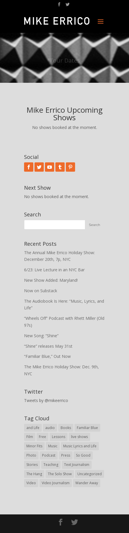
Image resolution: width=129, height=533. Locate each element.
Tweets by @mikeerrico (46, 400)
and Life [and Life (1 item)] (32, 427)
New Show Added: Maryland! (51, 280)
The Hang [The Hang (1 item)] (34, 473)
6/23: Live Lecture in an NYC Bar (54, 269)
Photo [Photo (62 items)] (31, 455)
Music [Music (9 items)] (52, 446)
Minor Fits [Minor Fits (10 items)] (34, 446)
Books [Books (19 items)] (66, 427)
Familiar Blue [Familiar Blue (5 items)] (87, 427)
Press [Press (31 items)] (65, 455)
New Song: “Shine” (41, 335)
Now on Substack (40, 290)
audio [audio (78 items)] (50, 427)
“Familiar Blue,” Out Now (47, 356)
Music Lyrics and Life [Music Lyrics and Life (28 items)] (80, 446)
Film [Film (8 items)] (29, 436)
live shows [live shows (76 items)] (79, 436)
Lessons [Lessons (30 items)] (58, 436)
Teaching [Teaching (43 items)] (50, 464)
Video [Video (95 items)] (31, 482)
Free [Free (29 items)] (42, 436)
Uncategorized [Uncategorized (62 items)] (89, 473)
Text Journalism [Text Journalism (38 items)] (76, 464)
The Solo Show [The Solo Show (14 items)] (60, 473)
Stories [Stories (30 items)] (32, 464)
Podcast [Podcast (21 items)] (48, 455)
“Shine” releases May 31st (48, 346)
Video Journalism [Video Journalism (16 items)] (56, 482)
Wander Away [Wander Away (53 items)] (86, 482)
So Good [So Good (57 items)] (83, 455)
